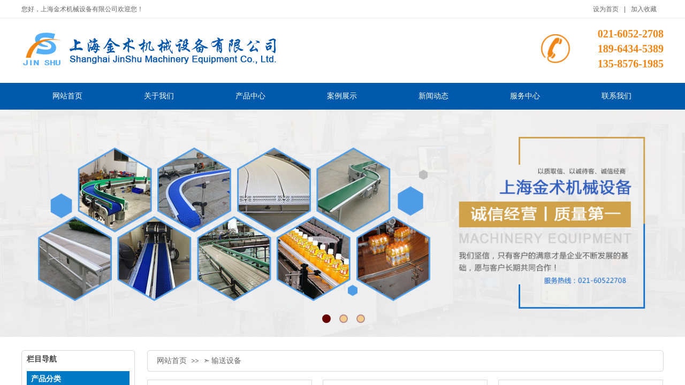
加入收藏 (644, 9)
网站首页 (172, 361)
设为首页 (606, 9)
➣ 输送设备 (222, 361)
